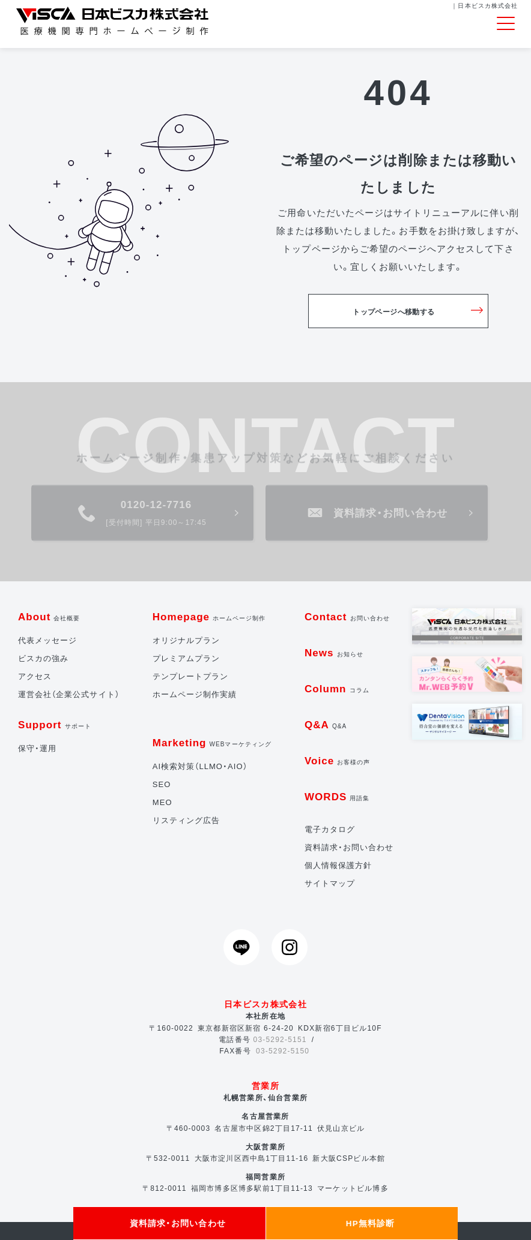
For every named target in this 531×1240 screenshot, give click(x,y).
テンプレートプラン (190, 676)
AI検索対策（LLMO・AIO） (200, 766)
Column (337, 689)
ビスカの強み (43, 658)
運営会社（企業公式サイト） (69, 694)
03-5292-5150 (282, 1051)
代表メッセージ (47, 640)
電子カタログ (330, 829)
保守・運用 (37, 748)
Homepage (209, 617)
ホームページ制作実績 (195, 694)
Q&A (326, 725)
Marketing (212, 743)
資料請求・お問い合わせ (349, 847)
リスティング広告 (186, 820)
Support (54, 725)
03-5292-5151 (280, 1039)
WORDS (337, 797)
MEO (162, 802)
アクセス (35, 676)
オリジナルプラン (186, 640)
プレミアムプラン (186, 658)
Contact (347, 617)
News (334, 653)
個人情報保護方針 (338, 865)
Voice (338, 761)
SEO (162, 784)
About (49, 617)
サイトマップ (330, 883)
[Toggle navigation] (506, 24)
